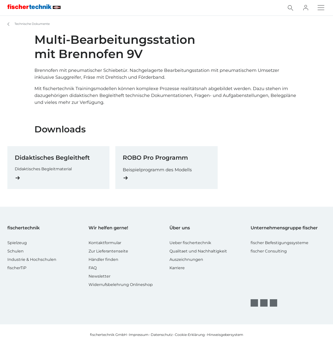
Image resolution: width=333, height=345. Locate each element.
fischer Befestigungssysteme (279, 242)
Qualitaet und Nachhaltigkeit (198, 251)
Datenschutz (162, 334)
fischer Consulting (269, 251)
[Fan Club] (306, 7)
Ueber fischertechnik (190, 242)
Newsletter (99, 276)
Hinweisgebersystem (225, 334)
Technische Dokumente (26, 24)
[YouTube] (273, 303)
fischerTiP (16, 268)
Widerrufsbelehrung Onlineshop (121, 284)
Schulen (15, 251)
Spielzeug (17, 242)
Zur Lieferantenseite (108, 251)
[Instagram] (264, 303)
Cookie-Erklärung (190, 334)
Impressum (139, 334)
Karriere (177, 268)
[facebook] (254, 303)
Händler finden (103, 259)
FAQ (93, 268)
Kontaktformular (105, 242)
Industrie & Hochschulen (31, 259)
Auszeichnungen (186, 259)
